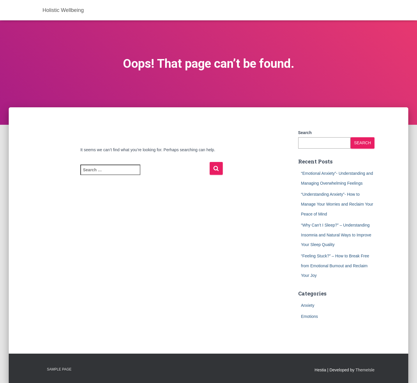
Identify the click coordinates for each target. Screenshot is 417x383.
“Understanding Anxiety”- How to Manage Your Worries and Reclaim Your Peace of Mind (337, 204)
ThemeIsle (365, 370)
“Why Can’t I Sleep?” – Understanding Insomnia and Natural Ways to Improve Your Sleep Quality (336, 235)
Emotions (309, 316)
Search (305, 132)
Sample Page (59, 369)
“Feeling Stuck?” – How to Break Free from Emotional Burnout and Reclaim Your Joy (335, 266)
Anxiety (307, 305)
